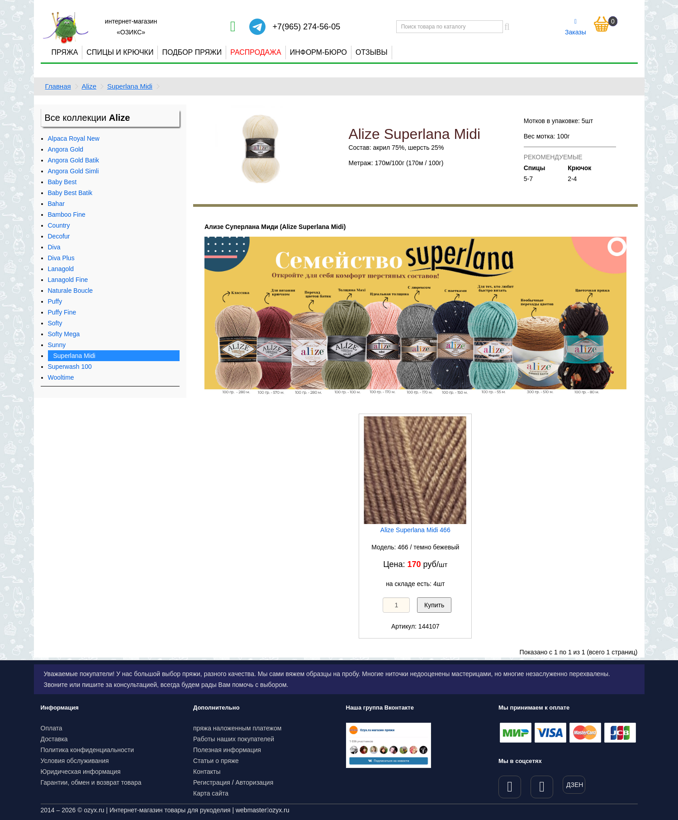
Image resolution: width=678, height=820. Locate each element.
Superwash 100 (70, 366)
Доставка (54, 739)
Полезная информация (227, 749)
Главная (58, 86)
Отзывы (372, 52)
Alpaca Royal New (74, 138)
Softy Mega (64, 334)
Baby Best (62, 182)
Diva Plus (61, 258)
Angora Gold (66, 149)
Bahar (56, 203)
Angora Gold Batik (74, 160)
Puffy (55, 301)
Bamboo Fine (66, 214)
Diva (54, 247)
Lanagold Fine (68, 279)
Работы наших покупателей (233, 739)
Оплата (51, 728)
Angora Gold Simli (73, 171)
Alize (88, 86)
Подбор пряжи (192, 52)
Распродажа (255, 52)
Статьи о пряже (216, 760)
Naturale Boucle (70, 290)
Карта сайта (210, 793)
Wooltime (61, 377)
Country (59, 225)
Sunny (57, 344)
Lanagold (61, 268)
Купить (434, 605)
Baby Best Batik (70, 192)
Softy (55, 323)
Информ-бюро (318, 52)
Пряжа (65, 52)
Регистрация (211, 782)
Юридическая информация (81, 771)
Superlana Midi (129, 86)
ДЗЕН (574, 784)
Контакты (206, 771)
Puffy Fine (62, 312)
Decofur (59, 236)
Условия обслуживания (75, 760)
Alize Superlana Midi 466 (415, 530)
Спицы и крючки (119, 52)
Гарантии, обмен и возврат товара (91, 782)
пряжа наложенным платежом (237, 728)
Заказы (575, 27)
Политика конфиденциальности (87, 749)
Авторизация (255, 782)
